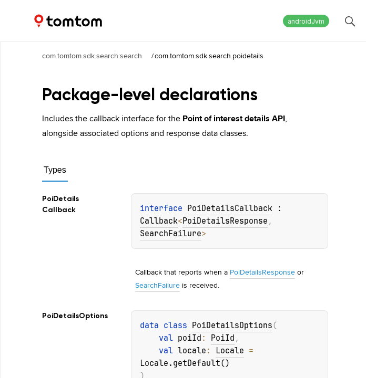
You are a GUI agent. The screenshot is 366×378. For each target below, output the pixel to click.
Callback (159, 221)
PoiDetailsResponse (225, 221)
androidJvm (306, 21)
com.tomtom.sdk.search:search (92, 55)
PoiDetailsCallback (229, 208)
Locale (230, 350)
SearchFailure (170, 233)
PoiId (223, 338)
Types (55, 169)
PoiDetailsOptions (232, 325)
